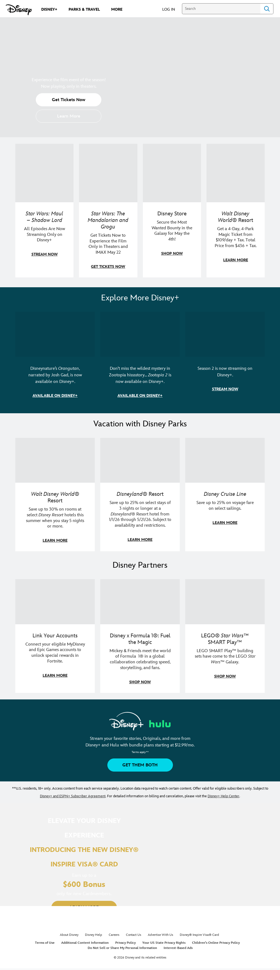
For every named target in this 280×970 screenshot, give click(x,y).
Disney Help (93, 935)
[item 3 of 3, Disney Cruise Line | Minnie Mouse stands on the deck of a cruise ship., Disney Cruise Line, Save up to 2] (225, 460)
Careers (114, 935)
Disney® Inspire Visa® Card (199, 935)
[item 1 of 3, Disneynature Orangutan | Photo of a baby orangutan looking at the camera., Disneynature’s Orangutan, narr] (55, 334)
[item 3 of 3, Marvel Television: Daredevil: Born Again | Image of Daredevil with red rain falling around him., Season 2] (225, 334)
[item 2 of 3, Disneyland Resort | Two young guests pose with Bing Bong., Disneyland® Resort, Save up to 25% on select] (140, 460)
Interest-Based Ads (178, 948)
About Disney (69, 935)
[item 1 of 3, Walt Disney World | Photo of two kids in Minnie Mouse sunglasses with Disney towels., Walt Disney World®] (55, 460)
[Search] (221, 8)
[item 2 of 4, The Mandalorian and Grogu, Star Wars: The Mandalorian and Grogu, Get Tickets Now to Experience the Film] (108, 173)
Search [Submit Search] (267, 8)
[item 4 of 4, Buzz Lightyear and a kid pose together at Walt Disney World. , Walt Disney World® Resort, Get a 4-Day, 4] (236, 173)
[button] (171, 9)
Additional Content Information (85, 943)
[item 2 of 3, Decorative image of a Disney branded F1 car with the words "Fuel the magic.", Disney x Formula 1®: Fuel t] (140, 601)
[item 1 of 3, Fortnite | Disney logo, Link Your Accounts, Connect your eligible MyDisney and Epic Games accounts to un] (55, 601)
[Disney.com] (19, 9)
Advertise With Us (160, 935)
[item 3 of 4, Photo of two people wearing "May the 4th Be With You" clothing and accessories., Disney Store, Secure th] (172, 173)
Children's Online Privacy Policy (216, 943)
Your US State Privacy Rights (163, 943)
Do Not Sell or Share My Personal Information (122, 948)
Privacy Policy (125, 943)
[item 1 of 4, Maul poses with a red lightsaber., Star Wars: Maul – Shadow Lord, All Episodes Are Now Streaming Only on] (44, 173)
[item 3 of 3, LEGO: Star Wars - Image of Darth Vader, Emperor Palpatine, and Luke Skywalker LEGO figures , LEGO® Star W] (225, 601)
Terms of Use (45, 943)
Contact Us (133, 935)
